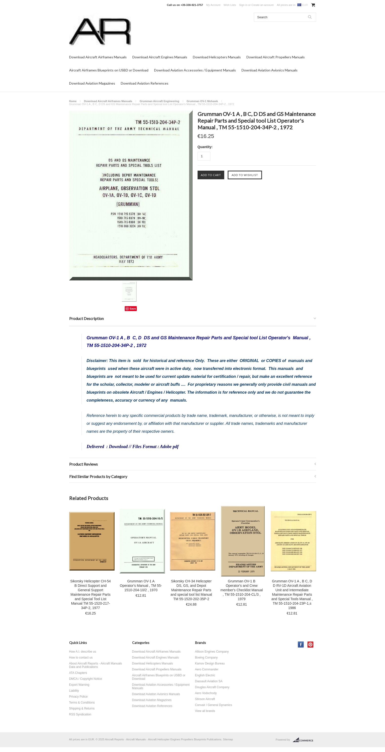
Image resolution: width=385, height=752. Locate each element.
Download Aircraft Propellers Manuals (275, 57)
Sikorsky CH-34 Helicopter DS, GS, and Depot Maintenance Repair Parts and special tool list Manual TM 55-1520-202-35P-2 (191, 590)
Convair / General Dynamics (213, 705)
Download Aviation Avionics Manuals (270, 70)
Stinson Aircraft (205, 699)
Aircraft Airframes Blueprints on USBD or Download (108, 70)
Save (133, 308)
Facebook (301, 644)
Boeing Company (206, 657)
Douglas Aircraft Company (212, 687)
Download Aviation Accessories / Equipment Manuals (195, 70)
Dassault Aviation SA (209, 681)
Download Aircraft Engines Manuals (159, 57)
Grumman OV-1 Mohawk (202, 101)
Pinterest (310, 644)
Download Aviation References (144, 83)
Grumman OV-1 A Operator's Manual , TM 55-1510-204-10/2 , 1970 (141, 585)
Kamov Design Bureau (210, 663)
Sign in (243, 4)
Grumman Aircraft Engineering (159, 101)
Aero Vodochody (206, 693)
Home (73, 101)
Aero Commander (207, 669)
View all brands (205, 711)
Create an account (262, 4)
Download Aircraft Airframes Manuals (98, 57)
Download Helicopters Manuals (217, 57)
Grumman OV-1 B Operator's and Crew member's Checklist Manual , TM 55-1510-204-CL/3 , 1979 (242, 590)
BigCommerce (304, 740)
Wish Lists (229, 4)
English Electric (205, 675)
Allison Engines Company (212, 651)
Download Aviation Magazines (92, 83)
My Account (213, 4)
